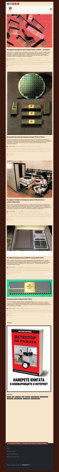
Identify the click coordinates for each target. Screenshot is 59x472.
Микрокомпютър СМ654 (25, 151)
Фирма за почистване (21, 467)
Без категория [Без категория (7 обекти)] (17, 396)
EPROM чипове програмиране (24, 268)
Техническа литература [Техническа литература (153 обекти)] (35, 398)
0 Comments (10, 65)
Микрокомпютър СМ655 (37, 151)
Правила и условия (11, 451)
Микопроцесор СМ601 (12, 311)
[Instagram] (18, 4)
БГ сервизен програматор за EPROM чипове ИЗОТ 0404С (25, 258)
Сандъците (29, 59)
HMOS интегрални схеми (13, 60)
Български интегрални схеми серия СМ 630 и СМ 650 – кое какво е (28, 50)
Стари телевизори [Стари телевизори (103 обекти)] (26, 398)
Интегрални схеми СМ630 (45, 62)
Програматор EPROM (25, 270)
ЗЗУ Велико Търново (45, 268)
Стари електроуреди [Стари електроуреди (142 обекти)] (44, 396)
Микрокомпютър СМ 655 (14, 151)
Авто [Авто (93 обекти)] (13, 396)
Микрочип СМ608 (38, 311)
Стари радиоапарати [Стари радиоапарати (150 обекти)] (18, 398)
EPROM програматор (12, 268)
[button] (51, 9)
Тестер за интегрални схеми (20, 216)
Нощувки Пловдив (31, 467)
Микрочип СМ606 (21, 311)
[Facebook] (8, 4)
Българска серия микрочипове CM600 (19, 299)
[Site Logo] (10, 9)
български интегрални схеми (37, 60)
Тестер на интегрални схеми (33, 216)
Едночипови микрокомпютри (17, 62)
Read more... (49, 219)
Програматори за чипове (35, 270)
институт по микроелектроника (31, 62)
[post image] (29, 31)
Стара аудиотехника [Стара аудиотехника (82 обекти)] (35, 396)
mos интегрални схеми (25, 60)
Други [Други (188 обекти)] (23, 396)
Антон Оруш (18, 59)
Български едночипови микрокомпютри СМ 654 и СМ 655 (26, 137)
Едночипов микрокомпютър (37, 148)
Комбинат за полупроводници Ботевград (41, 310)
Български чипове (26, 148)
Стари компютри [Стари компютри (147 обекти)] (10, 398)
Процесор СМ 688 (39, 64)
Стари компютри (36, 59)
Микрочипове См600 (47, 311)
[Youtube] (16, 4)
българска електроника (13, 212)
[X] (10, 4)
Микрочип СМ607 (29, 311)
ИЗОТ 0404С (9, 270)
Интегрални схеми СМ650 (12, 64)
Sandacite (25, 59)
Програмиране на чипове (16, 272)
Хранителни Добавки (11, 467)
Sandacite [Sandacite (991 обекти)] (9, 396)
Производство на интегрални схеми (27, 64)
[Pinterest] (13, 4)
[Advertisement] (16, 420)
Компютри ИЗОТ (16, 270)
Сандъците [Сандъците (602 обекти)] (28, 396)
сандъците (9, 313)
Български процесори (18, 310)
